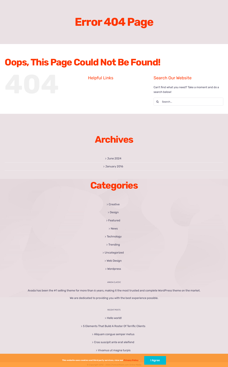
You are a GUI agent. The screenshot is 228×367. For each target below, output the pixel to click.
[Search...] (188, 102)
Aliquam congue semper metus (114, 334)
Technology (114, 236)
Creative (114, 204)
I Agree (155, 360)
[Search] (158, 102)
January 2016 (114, 166)
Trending (114, 244)
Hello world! (114, 318)
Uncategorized (114, 252)
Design (114, 212)
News (114, 228)
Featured (114, 220)
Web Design (114, 260)
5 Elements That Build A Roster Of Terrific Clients (114, 326)
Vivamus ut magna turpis (114, 350)
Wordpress (114, 269)
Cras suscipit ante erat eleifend (114, 342)
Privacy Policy (131, 360)
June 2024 (114, 158)
